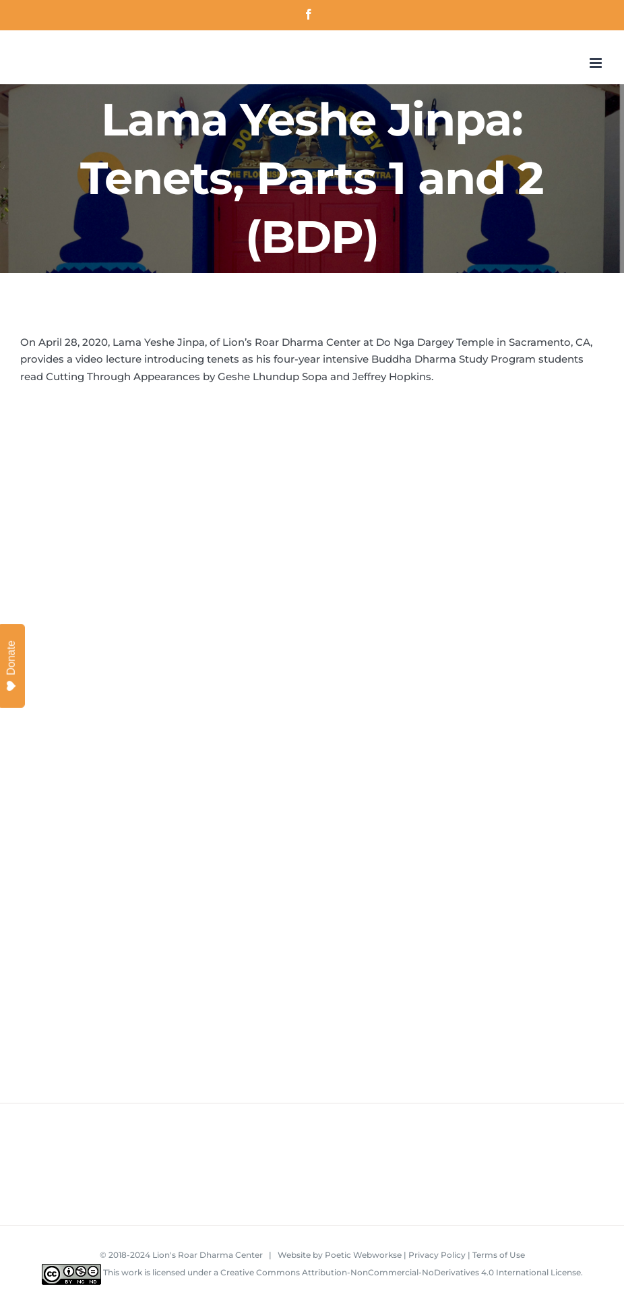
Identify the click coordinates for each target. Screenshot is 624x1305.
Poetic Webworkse (363, 1255)
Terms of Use (498, 1255)
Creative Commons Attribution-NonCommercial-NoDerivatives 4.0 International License (400, 1272)
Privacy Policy (437, 1255)
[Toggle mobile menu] (597, 63)
